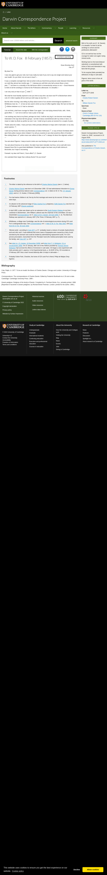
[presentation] (25, 91)
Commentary (47, 28)
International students (36, 336)
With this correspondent (40, 50)
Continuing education (36, 338)
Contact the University (10, 338)
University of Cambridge (12, 302)
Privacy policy (7, 310)
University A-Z (7, 335)
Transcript (7, 50)
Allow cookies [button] (93, 870)
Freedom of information (10, 342)
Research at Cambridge (91, 325)
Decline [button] (76, 870)
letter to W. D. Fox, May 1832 (56, 215)
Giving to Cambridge (63, 349)
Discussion (86, 336)
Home (4, 12)
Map (57, 338)
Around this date (21, 50)
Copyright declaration (10, 306)
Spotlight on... (87, 338)
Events (58, 344)
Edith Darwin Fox (60, 195)
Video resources (37, 305)
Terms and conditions (10, 344)
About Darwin (16, 28)
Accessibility (7, 340)
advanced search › (72, 41)
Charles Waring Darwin (49, 176)
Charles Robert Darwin (90, 98)
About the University (64, 325)
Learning (73, 28)
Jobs (57, 346)
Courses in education (36, 346)
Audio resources (37, 301)
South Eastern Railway (55, 202)
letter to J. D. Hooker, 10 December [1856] (26, 235)
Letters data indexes (39, 309)
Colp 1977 (31, 221)
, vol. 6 (93, 148)
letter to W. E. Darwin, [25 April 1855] (46, 206)
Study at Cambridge (36, 325)
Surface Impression (16, 314)
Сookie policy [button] (18, 871)
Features (86, 333)
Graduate (32, 333)
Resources (86, 28)
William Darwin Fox (89, 103)
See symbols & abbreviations (92, 123)
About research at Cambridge (92, 341)
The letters (32, 28)
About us (4, 33)
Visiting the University (63, 335)
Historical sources (38, 296)
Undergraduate (34, 330)
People (60, 28)
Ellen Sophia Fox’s (40, 195)
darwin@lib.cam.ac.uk (10, 299)
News (58, 341)
